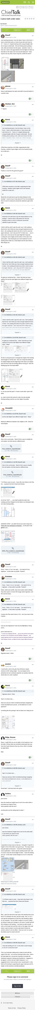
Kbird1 (7, 119)
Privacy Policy (21, 1008)
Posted (10, 37)
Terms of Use (12, 1008)
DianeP (4, 23)
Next (28, 30)
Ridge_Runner (10, 737)
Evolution (8, 576)
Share (17, 993)
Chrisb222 (8, 408)
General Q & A (13, 25)
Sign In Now (17, 986)
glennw (7, 86)
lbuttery (8, 793)
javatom (8, 664)
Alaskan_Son (10, 104)
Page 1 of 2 (17, 30)
